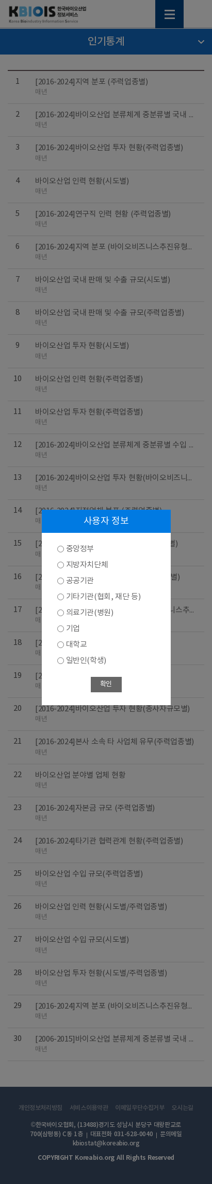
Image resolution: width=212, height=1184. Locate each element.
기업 (73, 628)
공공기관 (80, 581)
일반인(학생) (86, 660)
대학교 (76, 644)
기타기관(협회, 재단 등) (103, 597)
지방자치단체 (87, 565)
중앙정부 (80, 549)
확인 (106, 684)
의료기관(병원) (89, 612)
